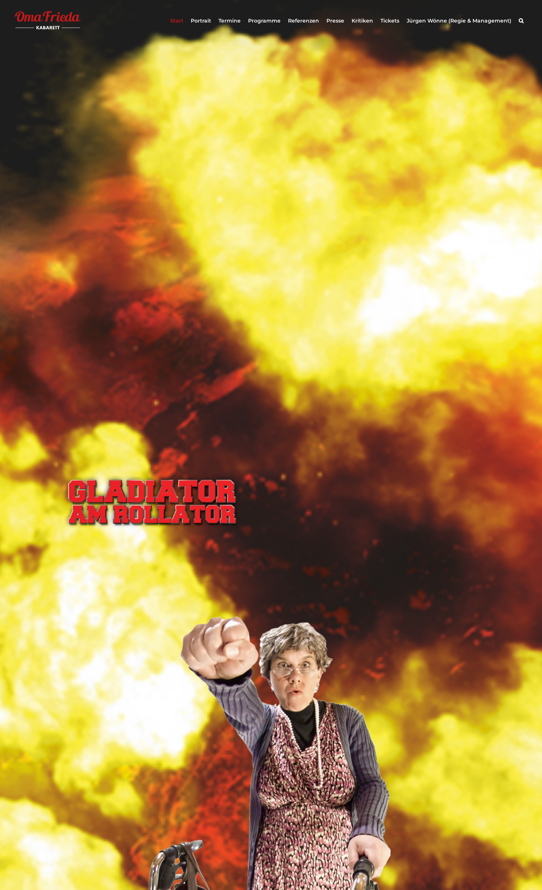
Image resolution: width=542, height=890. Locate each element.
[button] (521, 21)
